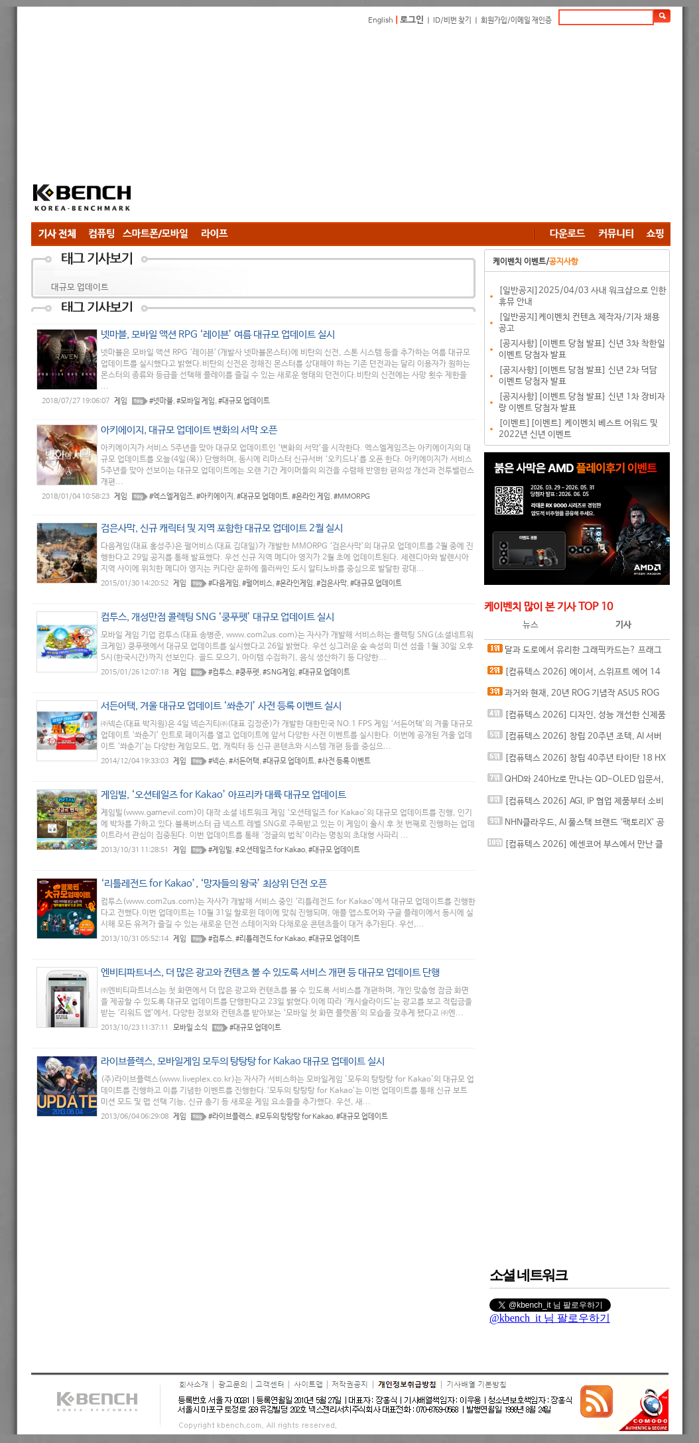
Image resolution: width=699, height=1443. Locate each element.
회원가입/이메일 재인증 (516, 21)
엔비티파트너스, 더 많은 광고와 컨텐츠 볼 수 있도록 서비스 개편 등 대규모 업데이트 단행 (270, 972)
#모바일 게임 (195, 401)
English (380, 21)
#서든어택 (244, 761)
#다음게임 (223, 584)
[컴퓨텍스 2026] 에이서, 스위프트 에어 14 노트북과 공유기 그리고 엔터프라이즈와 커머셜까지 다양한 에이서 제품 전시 (575, 675)
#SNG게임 (279, 672)
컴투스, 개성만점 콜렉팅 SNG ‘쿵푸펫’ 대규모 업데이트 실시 (217, 617)
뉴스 (531, 625)
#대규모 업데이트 (244, 401)
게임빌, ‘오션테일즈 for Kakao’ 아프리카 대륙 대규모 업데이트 (223, 794)
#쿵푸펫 (247, 672)
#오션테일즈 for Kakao (270, 850)
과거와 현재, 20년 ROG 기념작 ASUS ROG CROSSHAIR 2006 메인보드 (573, 696)
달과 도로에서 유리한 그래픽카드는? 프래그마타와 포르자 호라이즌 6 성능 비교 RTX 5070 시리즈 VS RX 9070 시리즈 (576, 653)
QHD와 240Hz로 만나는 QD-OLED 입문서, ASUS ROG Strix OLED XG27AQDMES (575, 782)
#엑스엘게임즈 (171, 497)
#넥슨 (216, 761)
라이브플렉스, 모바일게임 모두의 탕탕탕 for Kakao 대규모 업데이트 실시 (243, 1061)
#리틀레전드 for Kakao (270, 939)
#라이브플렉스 (230, 1117)
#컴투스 (220, 672)
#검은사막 (331, 584)
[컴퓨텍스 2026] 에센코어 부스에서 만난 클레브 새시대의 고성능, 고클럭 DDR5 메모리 (575, 847)
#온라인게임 (294, 584)
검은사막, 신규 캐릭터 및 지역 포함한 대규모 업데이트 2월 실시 (222, 528)
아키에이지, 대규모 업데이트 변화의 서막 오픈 (189, 430)
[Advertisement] (348, 126)
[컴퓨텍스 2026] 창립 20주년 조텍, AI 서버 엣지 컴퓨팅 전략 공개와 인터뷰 (574, 739)
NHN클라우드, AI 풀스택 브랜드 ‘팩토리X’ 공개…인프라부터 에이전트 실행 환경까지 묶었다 (576, 825)
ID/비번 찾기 (452, 21)
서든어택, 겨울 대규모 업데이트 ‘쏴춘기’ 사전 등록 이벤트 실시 (221, 706)
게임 (120, 401)
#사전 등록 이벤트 (344, 761)
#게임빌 (220, 850)
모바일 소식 (190, 1028)
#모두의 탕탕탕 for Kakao (294, 1117)
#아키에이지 (214, 497)
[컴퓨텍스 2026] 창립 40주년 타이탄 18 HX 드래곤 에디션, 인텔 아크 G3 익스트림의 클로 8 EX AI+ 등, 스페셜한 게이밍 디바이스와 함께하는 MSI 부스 (577, 761)
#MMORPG (352, 497)
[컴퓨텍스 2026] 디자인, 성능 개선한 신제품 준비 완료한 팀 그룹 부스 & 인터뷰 (576, 718)
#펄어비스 (257, 584)
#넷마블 (161, 401)
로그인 (412, 20)
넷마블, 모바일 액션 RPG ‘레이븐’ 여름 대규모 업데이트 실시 (218, 334)
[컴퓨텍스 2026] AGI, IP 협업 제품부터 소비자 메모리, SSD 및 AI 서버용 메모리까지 (575, 804)
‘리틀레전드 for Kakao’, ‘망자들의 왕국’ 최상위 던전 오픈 (214, 883)
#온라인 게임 (311, 497)
